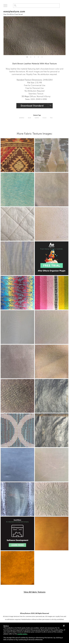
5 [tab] (42, 57)
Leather (37, 118)
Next (67, 31)
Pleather (21, 118)
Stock (29, 118)
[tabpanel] (34, 31)
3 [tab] (34, 57)
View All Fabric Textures (34, 592)
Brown (44, 118)
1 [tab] (27, 57)
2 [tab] (31, 57)
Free (51, 118)
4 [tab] (38, 57)
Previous (1, 31)
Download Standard (32, 105)
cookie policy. (22, 634)
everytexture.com (14, 12)
